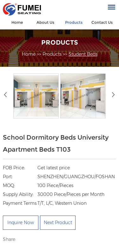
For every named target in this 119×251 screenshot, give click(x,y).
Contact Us (102, 22)
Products (74, 22)
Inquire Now (20, 222)
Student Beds (83, 54)
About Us (45, 22)
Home (17, 22)
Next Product (58, 222)
